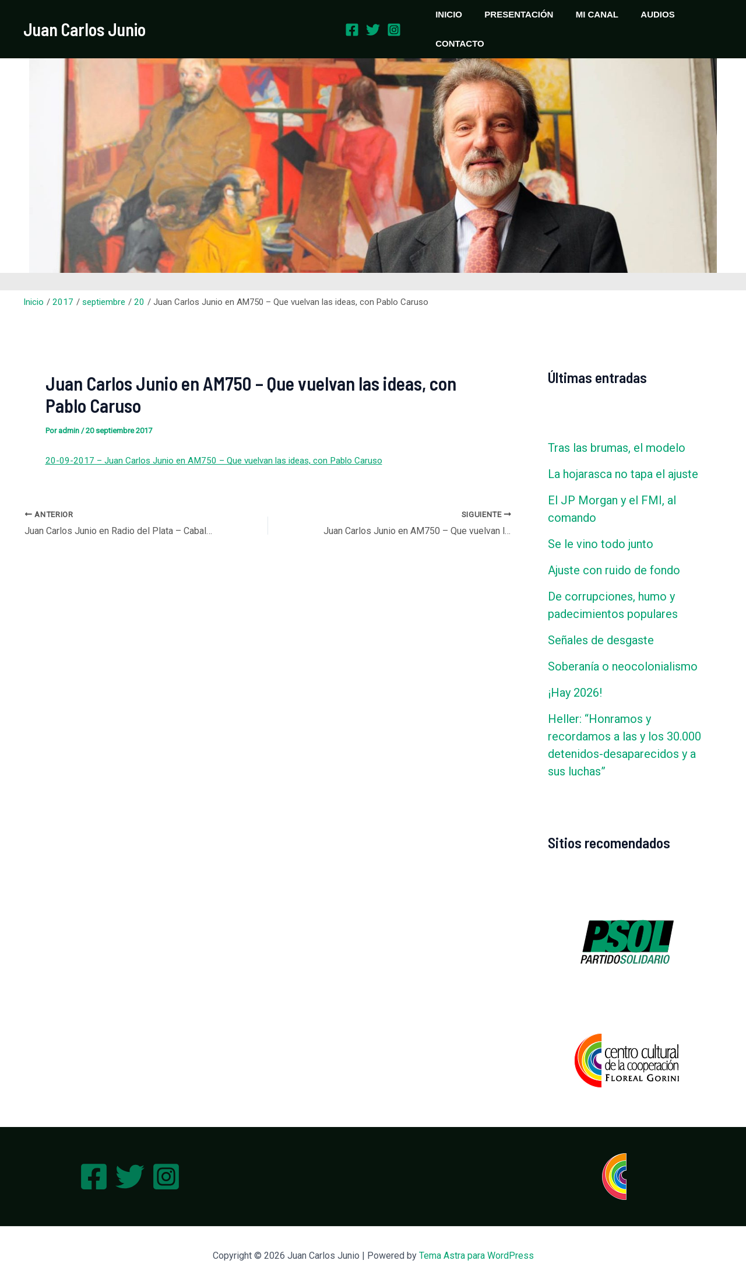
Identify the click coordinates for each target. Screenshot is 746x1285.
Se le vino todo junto (600, 544)
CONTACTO (457, 43)
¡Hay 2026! (575, 693)
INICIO (446, 14)
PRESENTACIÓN (511, 14)
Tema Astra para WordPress (476, 1255)
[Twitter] (373, 30)
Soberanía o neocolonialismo (623, 666)
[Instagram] (394, 30)
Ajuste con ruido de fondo (614, 570)
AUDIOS (640, 14)
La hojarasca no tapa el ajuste (623, 474)
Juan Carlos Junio (84, 29)
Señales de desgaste (601, 640)
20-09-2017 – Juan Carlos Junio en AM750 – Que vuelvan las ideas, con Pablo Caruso (210, 460)
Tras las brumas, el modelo (616, 448)
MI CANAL (585, 14)
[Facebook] (352, 30)
